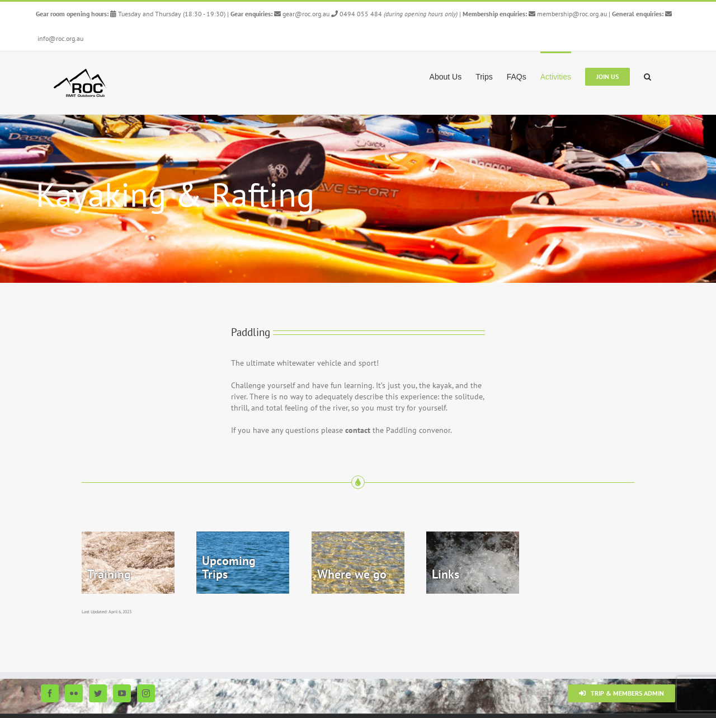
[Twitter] (98, 693)
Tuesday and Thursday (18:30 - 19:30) (167, 14)
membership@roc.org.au (569, 14)
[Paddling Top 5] (358, 199)
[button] (647, 76)
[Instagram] (146, 693)
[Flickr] (74, 693)
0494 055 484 (356, 14)
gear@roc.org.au (301, 14)
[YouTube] (122, 693)
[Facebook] (50, 693)
